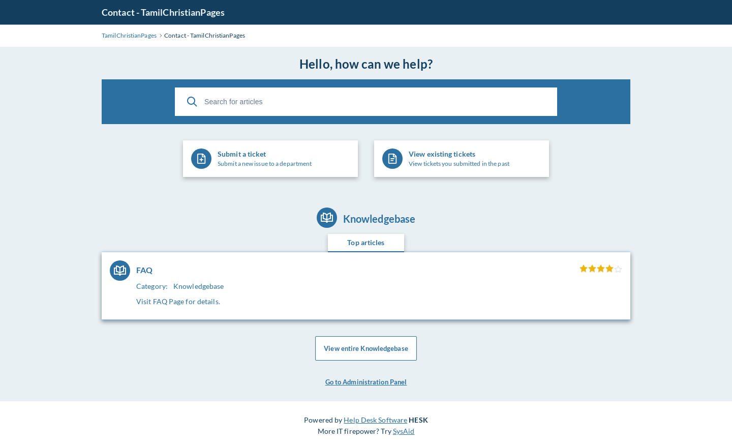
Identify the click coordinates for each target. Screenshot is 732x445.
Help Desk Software (375, 420)
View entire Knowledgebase (366, 348)
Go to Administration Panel (366, 382)
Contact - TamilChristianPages (163, 12)
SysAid (404, 431)
